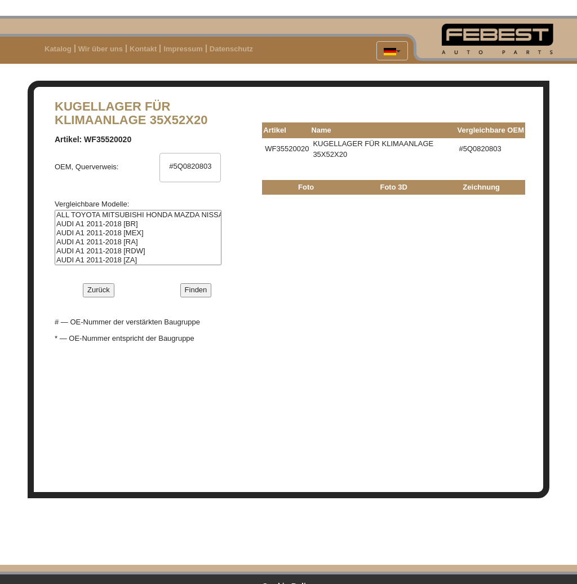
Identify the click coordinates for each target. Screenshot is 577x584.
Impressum (182, 49)
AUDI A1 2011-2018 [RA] (138, 242)
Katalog (58, 49)
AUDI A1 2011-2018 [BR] (138, 224)
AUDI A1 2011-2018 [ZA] (138, 260)
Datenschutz (231, 49)
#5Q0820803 (190, 166)
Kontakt (143, 49)
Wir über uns (100, 49)
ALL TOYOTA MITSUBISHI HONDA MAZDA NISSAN (138, 214)
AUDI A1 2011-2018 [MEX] (138, 233)
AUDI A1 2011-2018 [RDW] (138, 251)
